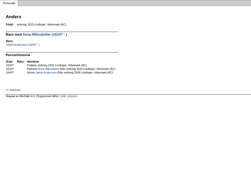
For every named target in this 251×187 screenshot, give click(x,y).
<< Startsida (12, 89)
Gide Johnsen (68, 96)
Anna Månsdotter (48, 68)
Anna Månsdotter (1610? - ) (45, 34)
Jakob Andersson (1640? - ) (23, 44)
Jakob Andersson (46, 72)
